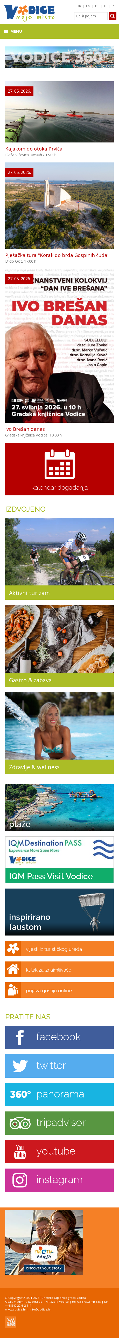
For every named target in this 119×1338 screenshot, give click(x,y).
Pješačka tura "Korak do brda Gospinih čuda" (57, 255)
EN (88, 6)
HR (79, 6)
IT (105, 6)
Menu (16, 31)
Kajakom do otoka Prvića (33, 148)
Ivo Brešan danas (25, 429)
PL (114, 6)
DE (97, 6)
